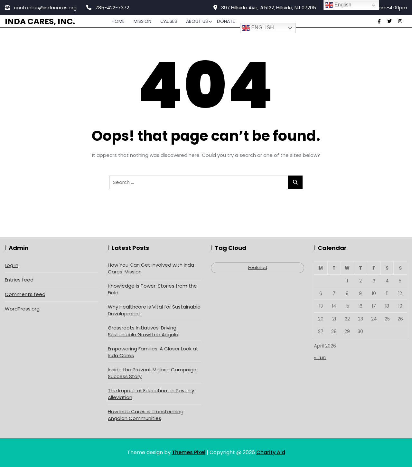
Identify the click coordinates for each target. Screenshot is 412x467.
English (258, 28)
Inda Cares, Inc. (40, 21)
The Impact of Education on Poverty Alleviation (151, 394)
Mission (142, 21)
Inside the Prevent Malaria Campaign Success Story (152, 373)
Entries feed (19, 279)
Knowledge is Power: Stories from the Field (152, 289)
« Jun (320, 357)
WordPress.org (22, 308)
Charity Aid (270, 452)
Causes (168, 21)
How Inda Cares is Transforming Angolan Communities (145, 415)
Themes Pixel (188, 452)
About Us (197, 21)
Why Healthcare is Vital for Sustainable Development (154, 310)
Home (118, 21)
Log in (11, 265)
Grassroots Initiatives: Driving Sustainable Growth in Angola (143, 331)
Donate (226, 21)
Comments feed (25, 294)
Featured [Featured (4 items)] (257, 267)
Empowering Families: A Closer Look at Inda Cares (153, 352)
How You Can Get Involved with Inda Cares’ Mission (151, 268)
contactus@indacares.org (41, 7)
